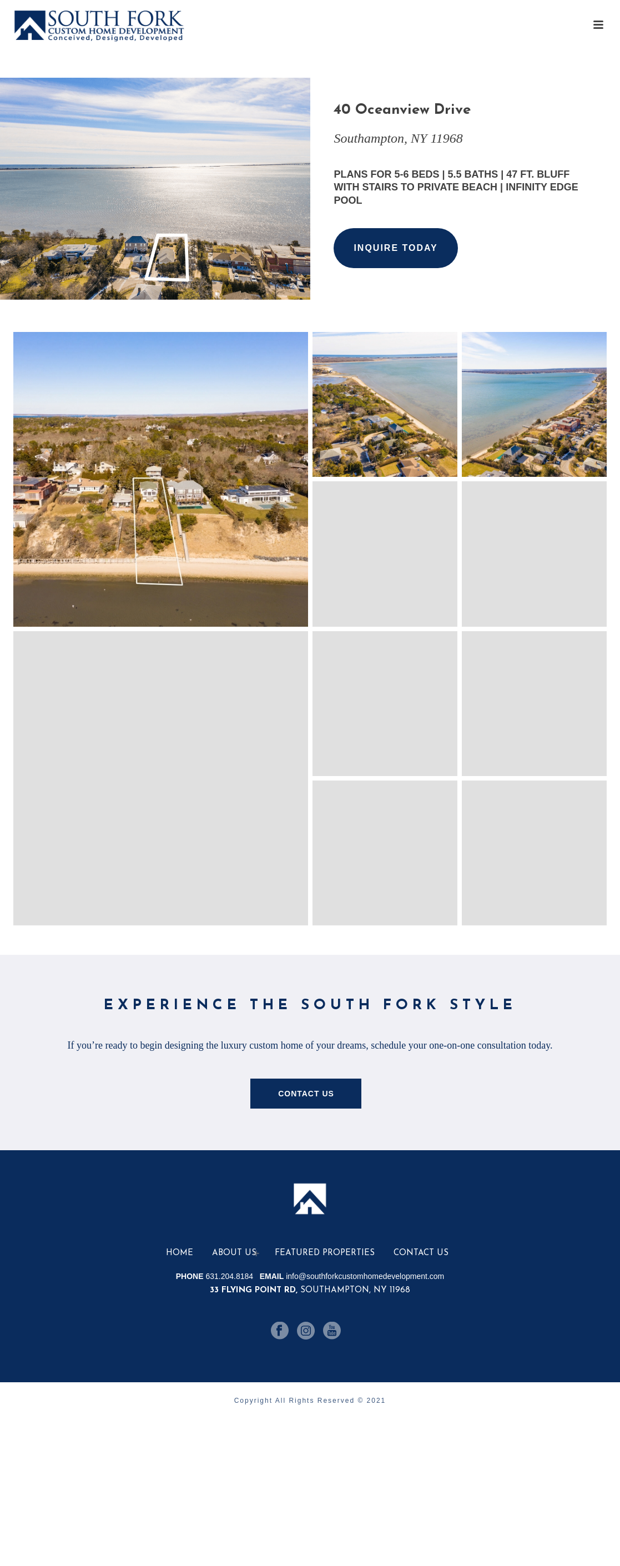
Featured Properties (325, 1253)
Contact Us (421, 1253)
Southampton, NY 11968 (310, 1290)
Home (179, 1253)
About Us (234, 1253)
